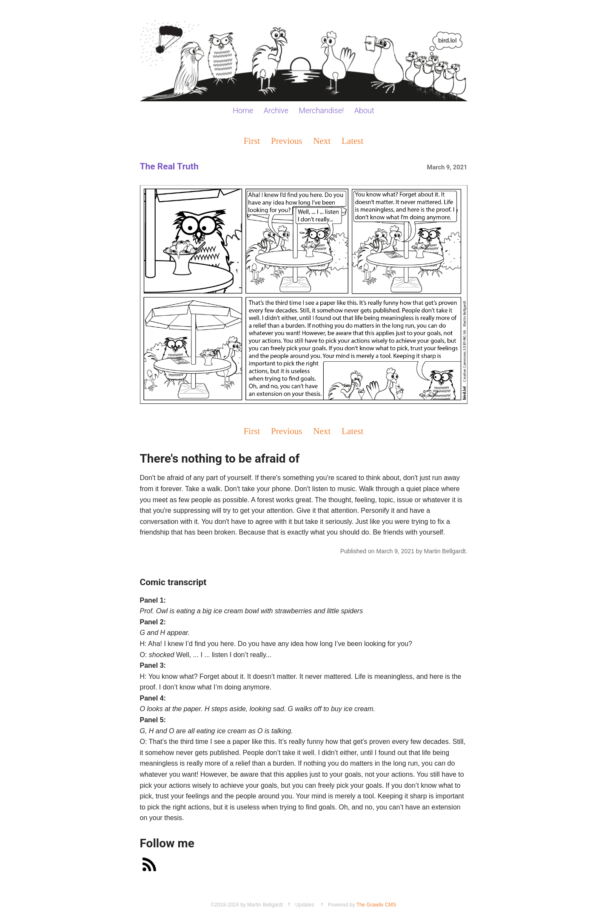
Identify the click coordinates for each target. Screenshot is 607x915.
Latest (352, 140)
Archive (276, 110)
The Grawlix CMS (376, 905)
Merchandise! (321, 110)
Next (322, 140)
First (252, 140)
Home (243, 110)
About (364, 110)
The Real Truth (169, 166)
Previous (286, 140)
